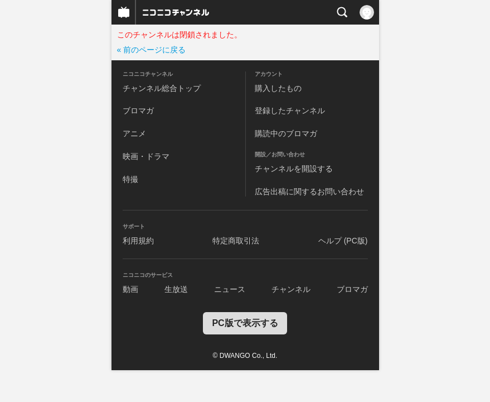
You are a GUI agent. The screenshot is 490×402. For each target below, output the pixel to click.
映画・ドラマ (146, 156)
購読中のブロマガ (286, 133)
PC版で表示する (245, 323)
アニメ (134, 133)
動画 (130, 289)
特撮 (130, 179)
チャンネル (291, 289)
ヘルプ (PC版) (343, 240)
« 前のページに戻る (151, 49)
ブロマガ (138, 110)
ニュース (229, 289)
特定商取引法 (235, 240)
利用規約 (138, 240)
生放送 (176, 289)
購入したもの (278, 88)
